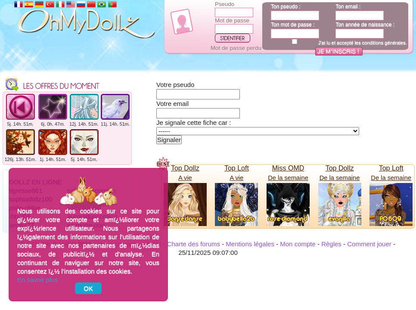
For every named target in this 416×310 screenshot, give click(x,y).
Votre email (172, 103)
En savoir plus (37, 279)
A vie (185, 177)
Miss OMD (288, 168)
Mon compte (298, 244)
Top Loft (236, 168)
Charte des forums (193, 244)
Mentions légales (250, 244)
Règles (331, 244)
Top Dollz (185, 168)
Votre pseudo (175, 84)
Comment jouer (369, 244)
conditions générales (384, 42)
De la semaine (288, 177)
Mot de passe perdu (236, 48)
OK (88, 288)
